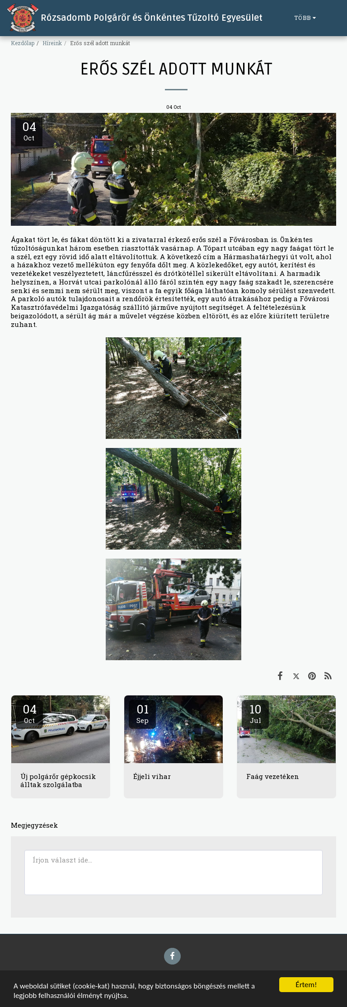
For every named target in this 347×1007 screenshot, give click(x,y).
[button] (333, 18)
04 (29, 713)
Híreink (52, 43)
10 (255, 713)
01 (142, 713)
